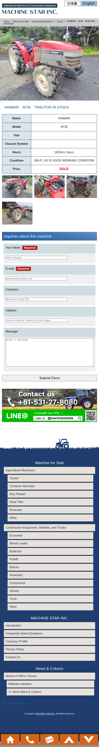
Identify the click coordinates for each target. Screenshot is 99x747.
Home (6, 21)
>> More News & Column (24, 697)
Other (13, 523)
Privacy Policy (15, 654)
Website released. (20, 689)
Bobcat (14, 572)
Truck (13, 604)
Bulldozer (15, 556)
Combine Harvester (22, 491)
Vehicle (14, 596)
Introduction (13, 631)
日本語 (72, 3)
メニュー (88, 739)
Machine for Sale (21, 21)
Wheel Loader (18, 548)
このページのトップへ (69, 739)
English (89, 3)
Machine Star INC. (14, 708)
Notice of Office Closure (21, 681)
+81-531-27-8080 (30, 739)
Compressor (17, 588)
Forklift (13, 564)
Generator (16, 580)
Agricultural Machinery (42, 21)
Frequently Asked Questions (24, 639)
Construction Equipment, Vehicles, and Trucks (36, 533)
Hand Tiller (16, 507)
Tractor (60, 21)
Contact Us (13, 662)
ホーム (10, 739)
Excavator (15, 541)
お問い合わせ (49, 739)
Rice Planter (17, 499)
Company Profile (16, 646)
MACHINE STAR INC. (45, 719)
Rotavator (15, 515)
